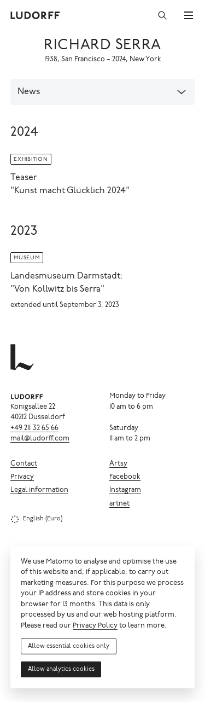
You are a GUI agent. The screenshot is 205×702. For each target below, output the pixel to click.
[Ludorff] (35, 15)
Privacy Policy (95, 626)
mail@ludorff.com (39, 439)
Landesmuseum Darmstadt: (66, 276)
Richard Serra (102, 45)
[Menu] (188, 15)
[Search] (162, 15)
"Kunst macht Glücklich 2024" (70, 191)
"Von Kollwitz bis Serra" (57, 289)
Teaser (23, 177)
